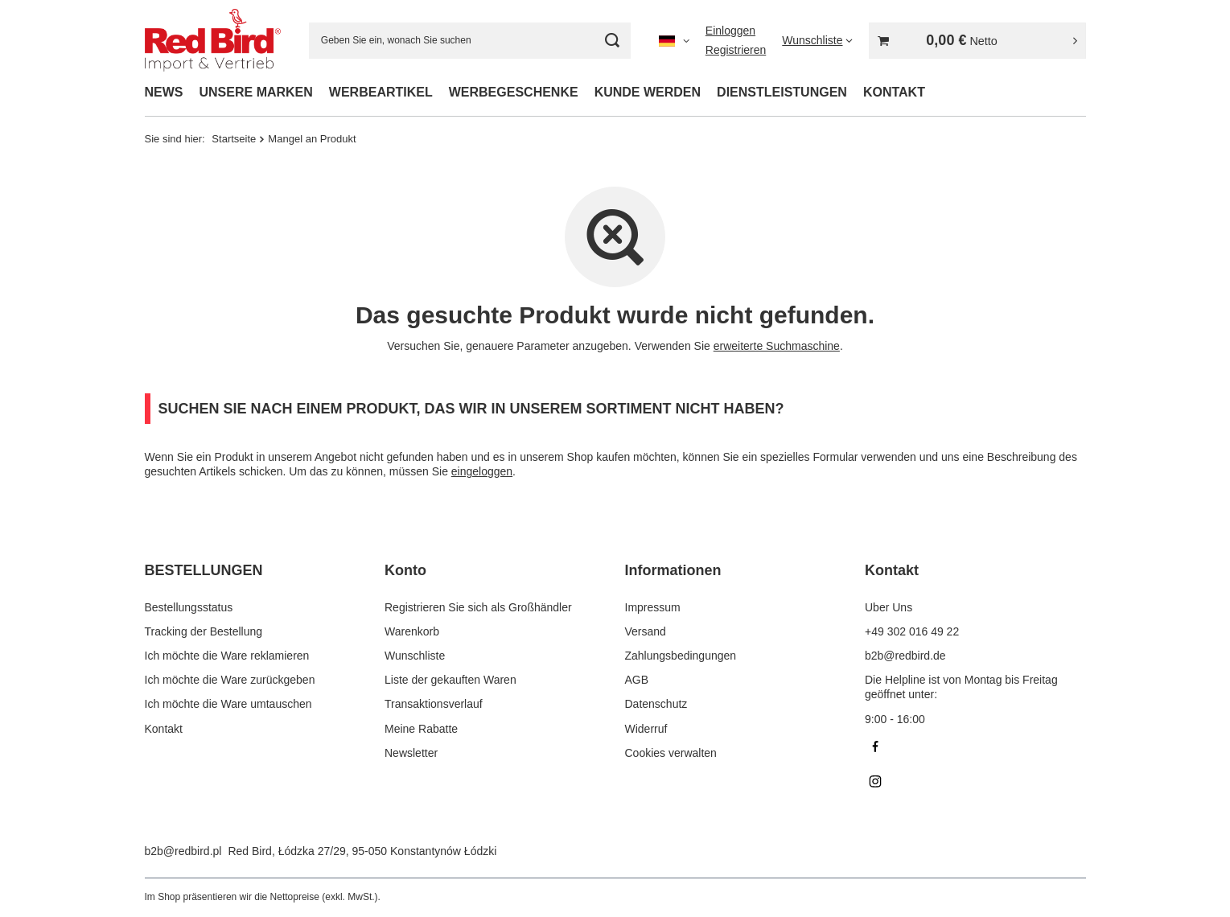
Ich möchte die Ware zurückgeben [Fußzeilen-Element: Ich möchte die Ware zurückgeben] (230, 679)
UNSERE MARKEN (256, 92)
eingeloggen (481, 471)
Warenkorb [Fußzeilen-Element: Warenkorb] (412, 631)
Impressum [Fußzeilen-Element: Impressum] (653, 607)
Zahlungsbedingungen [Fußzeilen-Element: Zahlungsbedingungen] (681, 655)
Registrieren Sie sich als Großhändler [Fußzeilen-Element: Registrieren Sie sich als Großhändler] (478, 607)
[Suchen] (612, 41)
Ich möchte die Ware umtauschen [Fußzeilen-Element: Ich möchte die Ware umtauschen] (228, 703)
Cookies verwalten (671, 752)
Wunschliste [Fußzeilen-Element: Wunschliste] (415, 655)
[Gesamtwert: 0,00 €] (977, 41)
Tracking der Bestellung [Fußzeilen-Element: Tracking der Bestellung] (204, 631)
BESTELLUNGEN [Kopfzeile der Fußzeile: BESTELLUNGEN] (204, 570)
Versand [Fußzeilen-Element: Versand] (645, 631)
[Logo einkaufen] (213, 40)
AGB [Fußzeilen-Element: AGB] (637, 679)
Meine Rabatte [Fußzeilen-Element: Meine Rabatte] (421, 728)
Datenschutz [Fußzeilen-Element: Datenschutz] (656, 703)
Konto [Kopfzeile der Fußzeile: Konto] (405, 570)
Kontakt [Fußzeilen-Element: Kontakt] (164, 728)
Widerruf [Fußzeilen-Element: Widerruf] (646, 728)
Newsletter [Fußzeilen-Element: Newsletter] (411, 752)
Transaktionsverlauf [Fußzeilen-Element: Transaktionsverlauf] (434, 703)
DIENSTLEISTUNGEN (782, 92)
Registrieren (736, 49)
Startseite (234, 139)
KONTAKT (894, 92)
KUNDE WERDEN (647, 92)
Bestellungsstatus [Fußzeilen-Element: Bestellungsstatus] (189, 607)
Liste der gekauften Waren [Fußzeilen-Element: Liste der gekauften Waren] (450, 679)
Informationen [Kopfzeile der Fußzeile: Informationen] (673, 570)
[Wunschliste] (817, 40)
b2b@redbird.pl (183, 851)
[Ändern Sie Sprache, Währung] (674, 40)
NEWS (164, 92)
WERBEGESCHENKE (513, 92)
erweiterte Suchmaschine (777, 345)
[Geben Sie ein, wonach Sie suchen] (470, 41)
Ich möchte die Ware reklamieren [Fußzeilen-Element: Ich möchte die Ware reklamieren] (227, 655)
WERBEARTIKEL (381, 92)
